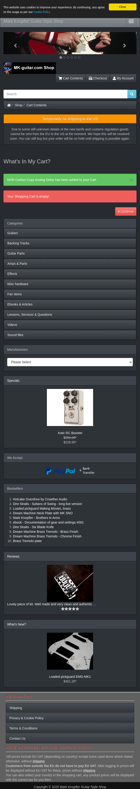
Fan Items (14, 294)
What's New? (16, 624)
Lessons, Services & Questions (29, 314)
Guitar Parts (16, 253)
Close (122, 7)
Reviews (13, 556)
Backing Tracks (18, 243)
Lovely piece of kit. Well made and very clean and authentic (50, 604)
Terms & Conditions (23, 728)
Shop (19, 105)
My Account (123, 78)
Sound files (15, 335)
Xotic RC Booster (70, 433)
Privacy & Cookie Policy (26, 718)
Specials (13, 380)
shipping (39, 761)
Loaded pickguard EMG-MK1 (70, 677)
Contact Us (17, 738)
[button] (13, 43)
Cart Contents (70, 78)
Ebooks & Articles (20, 304)
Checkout (98, 78)
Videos (12, 325)
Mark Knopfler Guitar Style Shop (33, 21)
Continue (126, 211)
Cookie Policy (41, 12)
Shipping (15, 708)
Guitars (12, 233)
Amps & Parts (17, 263)
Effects (12, 274)
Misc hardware (17, 284)
